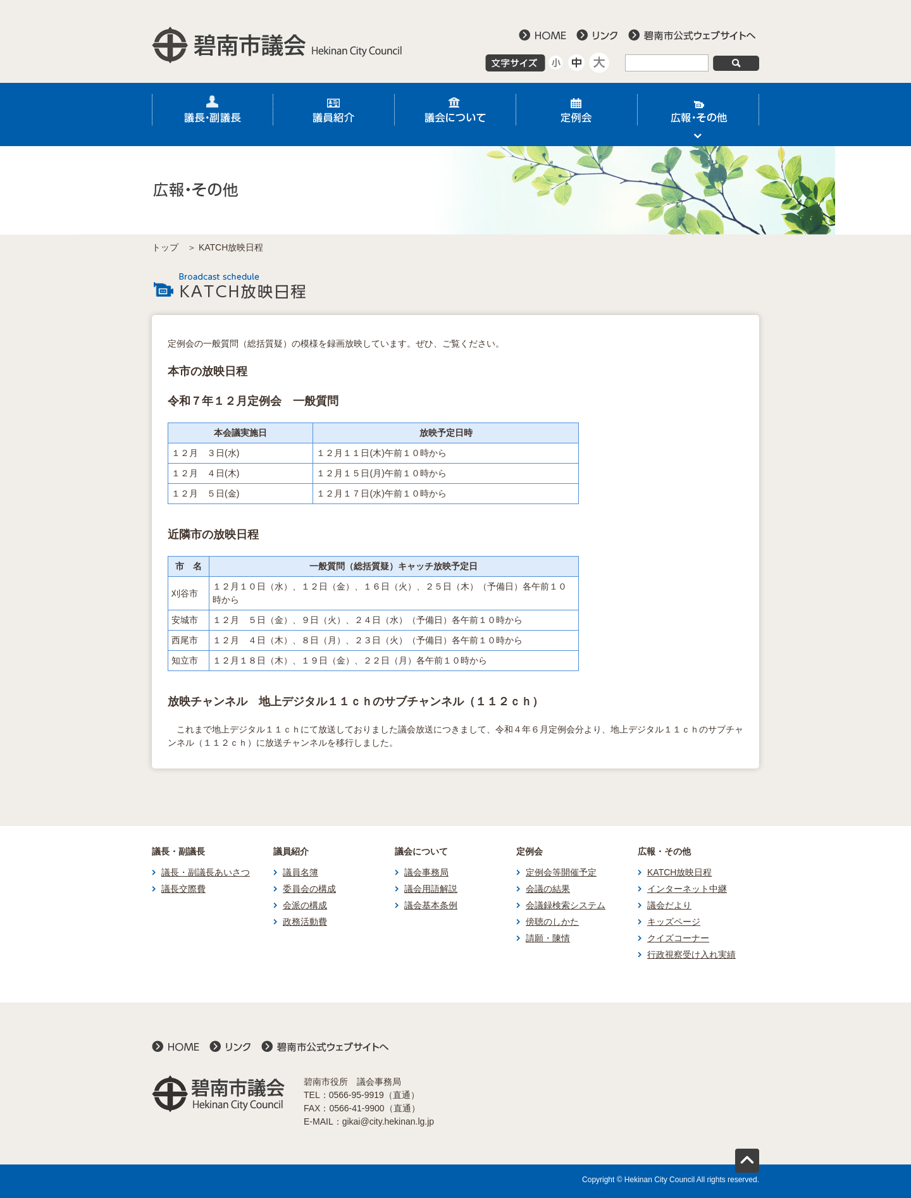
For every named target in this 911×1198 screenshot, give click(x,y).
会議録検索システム (565, 905)
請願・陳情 (548, 938)
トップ (165, 247)
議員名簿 (300, 872)
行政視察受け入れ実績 (691, 954)
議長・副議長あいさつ (205, 872)
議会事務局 (426, 872)
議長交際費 (183, 889)
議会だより (669, 905)
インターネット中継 (687, 889)
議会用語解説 (430, 889)
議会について (455, 114)
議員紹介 (334, 114)
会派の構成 (305, 905)
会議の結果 (548, 889)
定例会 (577, 114)
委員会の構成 (309, 889)
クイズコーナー (678, 938)
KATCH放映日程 (679, 872)
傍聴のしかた (552, 922)
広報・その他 (698, 114)
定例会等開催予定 (561, 872)
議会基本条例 (430, 905)
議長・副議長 (212, 114)
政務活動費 (305, 922)
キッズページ (673, 922)
